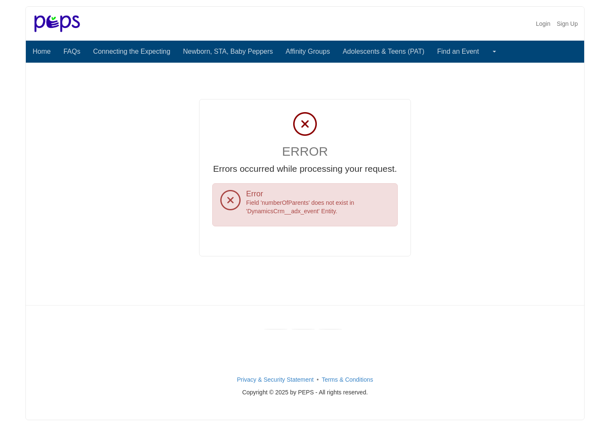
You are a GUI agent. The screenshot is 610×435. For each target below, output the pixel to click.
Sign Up (567, 23)
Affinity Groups (308, 51)
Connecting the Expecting (131, 51)
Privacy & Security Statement (275, 379)
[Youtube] (303, 329)
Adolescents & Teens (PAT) (383, 51)
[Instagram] (330, 329)
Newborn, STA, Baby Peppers (228, 51)
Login (543, 23)
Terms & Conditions (347, 379)
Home (42, 51)
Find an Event (458, 51)
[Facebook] (276, 329)
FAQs (72, 51)
